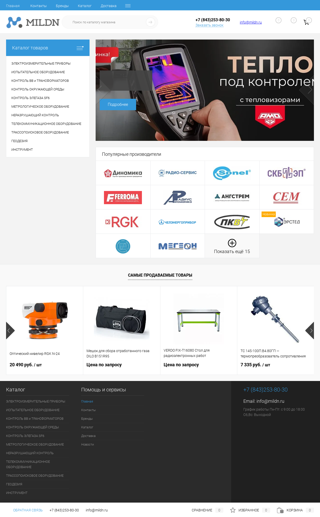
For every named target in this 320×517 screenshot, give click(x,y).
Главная (13, 6)
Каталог (85, 6)
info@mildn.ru (251, 22)
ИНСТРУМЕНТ (17, 493)
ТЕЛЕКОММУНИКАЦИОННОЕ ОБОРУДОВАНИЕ (28, 464)
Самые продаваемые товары (160, 275)
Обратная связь (24, 510)
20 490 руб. (26, 364)
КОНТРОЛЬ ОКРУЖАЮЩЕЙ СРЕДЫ (32, 427)
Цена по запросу (104, 364)
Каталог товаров (47, 48)
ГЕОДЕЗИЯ (14, 484)
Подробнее (118, 104)
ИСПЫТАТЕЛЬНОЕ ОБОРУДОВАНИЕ (32, 410)
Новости (87, 444)
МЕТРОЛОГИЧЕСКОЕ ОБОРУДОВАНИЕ (35, 444)
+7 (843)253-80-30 (64, 510)
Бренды (62, 6)
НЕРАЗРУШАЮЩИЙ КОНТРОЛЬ (30, 453)
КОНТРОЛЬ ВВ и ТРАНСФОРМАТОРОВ (34, 418)
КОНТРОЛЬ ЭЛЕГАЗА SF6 (25, 436)
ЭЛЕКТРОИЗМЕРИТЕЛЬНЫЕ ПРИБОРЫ (35, 401)
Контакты (38, 6)
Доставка (109, 6)
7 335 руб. (255, 364)
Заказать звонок (209, 25)
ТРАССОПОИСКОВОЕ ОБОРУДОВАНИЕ (34, 475)
